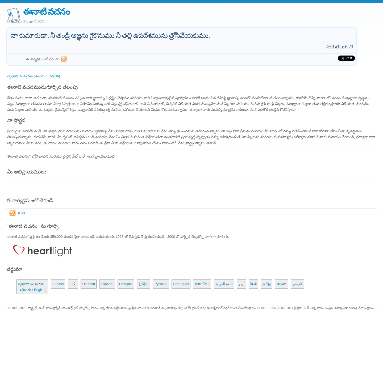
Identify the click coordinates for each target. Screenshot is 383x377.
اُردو (241, 284)
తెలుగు (281, 284)
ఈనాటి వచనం (46, 11)
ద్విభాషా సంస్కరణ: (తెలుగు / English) (32, 287)
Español (107, 284)
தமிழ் (267, 284)
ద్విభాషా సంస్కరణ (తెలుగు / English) (33, 76)
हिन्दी (253, 284)
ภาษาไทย (202, 284)
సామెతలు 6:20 (339, 46)
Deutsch (88, 284)
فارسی (297, 284)
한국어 (143, 284)
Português (181, 284)
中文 (72, 284)
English (58, 284)
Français (125, 284)
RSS (21, 213)
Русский (161, 284)
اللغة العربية (224, 284)
